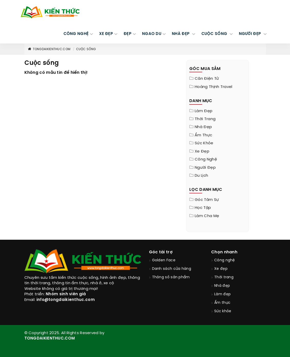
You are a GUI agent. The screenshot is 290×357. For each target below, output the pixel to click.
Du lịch (201, 176)
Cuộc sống (86, 49)
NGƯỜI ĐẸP (250, 34)
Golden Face (163, 260)
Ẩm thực (203, 135)
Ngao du (151, 34)
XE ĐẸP (106, 34)
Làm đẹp (203, 111)
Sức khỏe (204, 143)
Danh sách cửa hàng (171, 269)
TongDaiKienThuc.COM (49, 49)
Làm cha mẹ (207, 216)
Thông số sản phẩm (171, 277)
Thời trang (205, 119)
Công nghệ (206, 159)
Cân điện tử (207, 79)
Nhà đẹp (203, 127)
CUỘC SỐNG (214, 34)
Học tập (203, 208)
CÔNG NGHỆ (76, 34)
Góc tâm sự (207, 200)
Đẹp (128, 34)
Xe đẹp (202, 151)
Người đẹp (205, 168)
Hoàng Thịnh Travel (213, 87)
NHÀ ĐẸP (181, 34)
